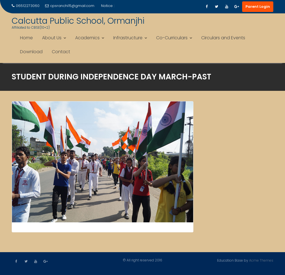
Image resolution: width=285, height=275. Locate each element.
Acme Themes (261, 260)
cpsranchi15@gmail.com (69, 5)
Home (26, 38)
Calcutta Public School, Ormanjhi (78, 21)
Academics (87, 38)
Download (31, 51)
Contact (61, 51)
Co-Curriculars (172, 38)
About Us (52, 38)
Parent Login (257, 6)
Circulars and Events (223, 38)
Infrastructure (127, 38)
